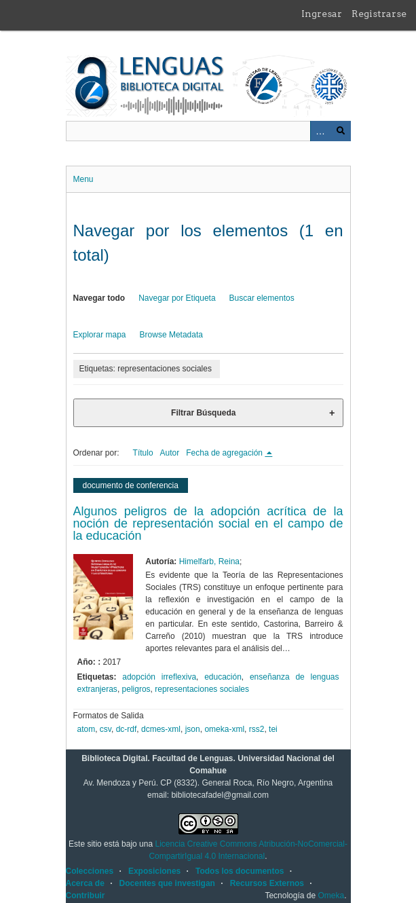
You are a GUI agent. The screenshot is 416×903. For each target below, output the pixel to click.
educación (223, 677)
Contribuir (85, 895)
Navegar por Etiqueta (176, 298)
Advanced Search (320, 131)
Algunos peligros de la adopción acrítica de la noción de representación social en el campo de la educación (208, 523)
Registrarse (379, 13)
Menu (83, 179)
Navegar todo (99, 298)
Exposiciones (154, 871)
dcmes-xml (161, 729)
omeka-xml (224, 729)
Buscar (340, 131)
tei (273, 729)
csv (105, 729)
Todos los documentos (239, 871)
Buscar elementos (262, 298)
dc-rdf (126, 729)
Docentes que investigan (167, 883)
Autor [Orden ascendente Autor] (170, 453)
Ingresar (321, 13)
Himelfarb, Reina (209, 561)
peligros (136, 689)
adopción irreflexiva (159, 677)
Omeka (331, 895)
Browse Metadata (171, 334)
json (192, 729)
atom (86, 729)
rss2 (257, 729)
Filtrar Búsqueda (203, 413)
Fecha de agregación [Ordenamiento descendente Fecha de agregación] (225, 453)
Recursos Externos (267, 883)
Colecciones (90, 871)
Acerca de (85, 883)
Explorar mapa (99, 334)
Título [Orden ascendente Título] (143, 453)
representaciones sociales (202, 689)
